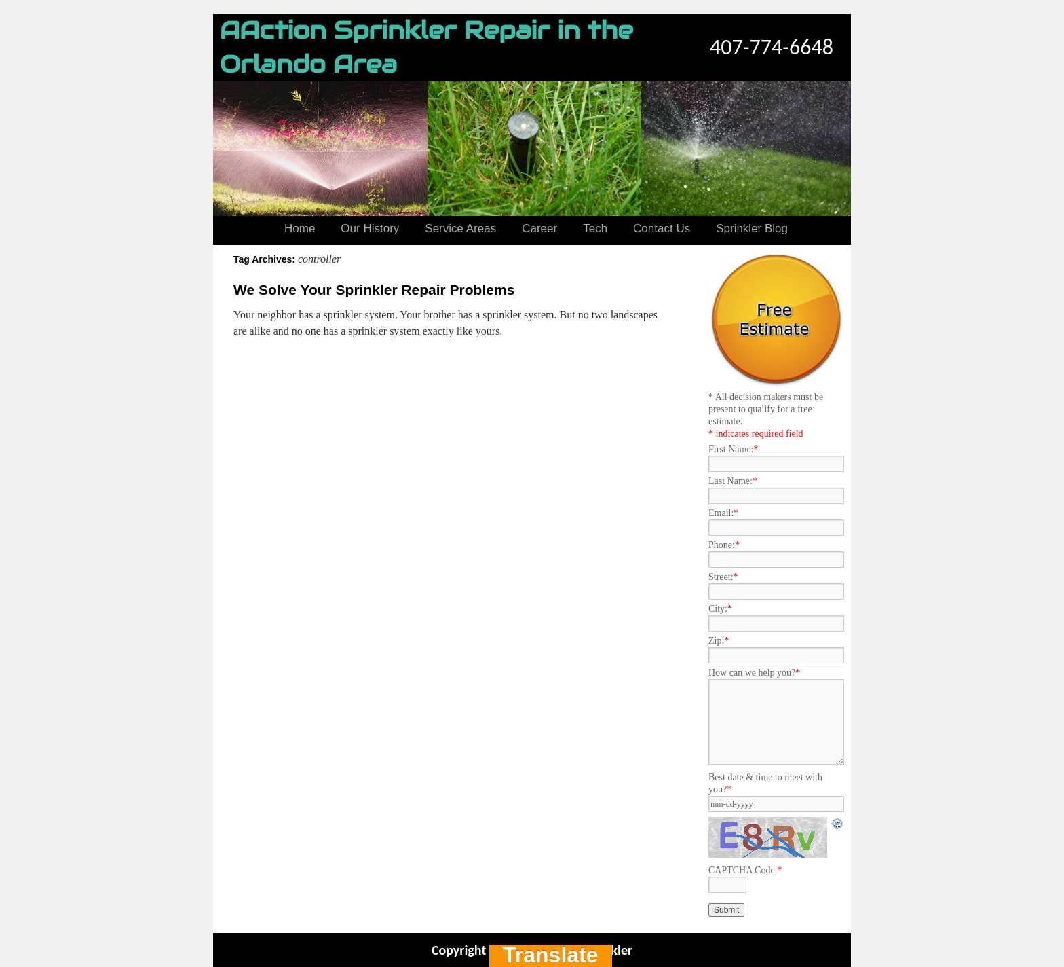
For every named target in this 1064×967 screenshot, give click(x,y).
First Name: (733, 449)
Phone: (724, 545)
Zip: (718, 641)
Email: (723, 513)
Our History (370, 228)
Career (539, 228)
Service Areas (460, 228)
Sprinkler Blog (752, 228)
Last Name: (732, 481)
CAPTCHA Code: (745, 870)
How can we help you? (754, 673)
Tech (595, 228)
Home (299, 228)
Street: (723, 577)
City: (720, 609)
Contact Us (661, 228)
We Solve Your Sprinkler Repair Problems (373, 289)
